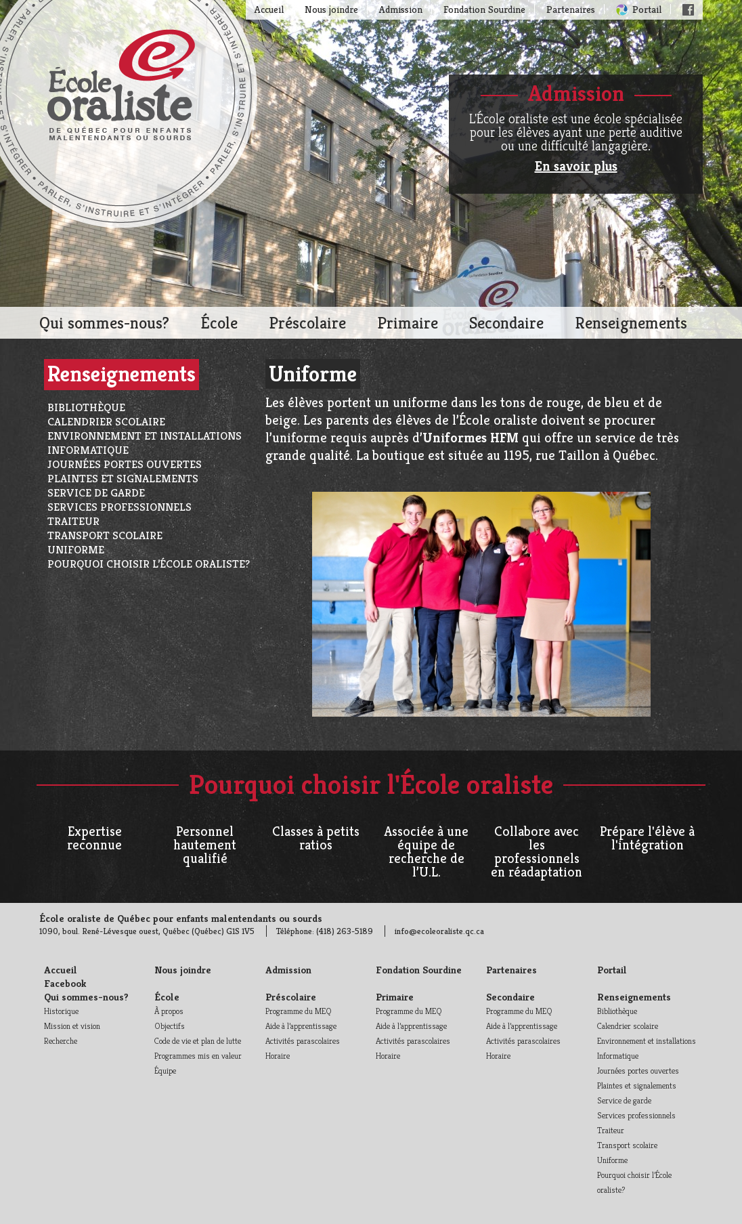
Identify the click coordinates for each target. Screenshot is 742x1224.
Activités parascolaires (302, 1041)
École (219, 322)
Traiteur (73, 521)
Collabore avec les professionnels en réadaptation (536, 852)
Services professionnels (119, 507)
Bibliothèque (86, 407)
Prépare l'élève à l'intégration (647, 838)
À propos (168, 1011)
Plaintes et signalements (122, 478)
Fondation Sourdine (484, 9)
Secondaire (506, 322)
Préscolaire (307, 322)
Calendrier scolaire (106, 422)
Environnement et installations (144, 436)
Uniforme (75, 550)
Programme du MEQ (298, 1011)
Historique (61, 1011)
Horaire (277, 1055)
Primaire (407, 322)
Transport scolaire (104, 535)
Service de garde (96, 493)
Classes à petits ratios (315, 838)
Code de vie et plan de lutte (197, 1041)
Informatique (88, 450)
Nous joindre (331, 9)
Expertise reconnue (94, 838)
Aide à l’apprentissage (300, 1026)
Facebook (688, 10)
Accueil (269, 9)
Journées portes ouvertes (124, 464)
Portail (646, 9)
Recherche (60, 1041)
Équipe (165, 1070)
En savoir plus (576, 166)
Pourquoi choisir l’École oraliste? (148, 564)
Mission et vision (72, 1026)
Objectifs (169, 1026)
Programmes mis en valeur (198, 1055)
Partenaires (570, 9)
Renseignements (631, 322)
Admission (400, 9)
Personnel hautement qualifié (204, 845)
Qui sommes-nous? (104, 322)
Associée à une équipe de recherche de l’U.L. (426, 852)
